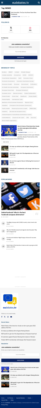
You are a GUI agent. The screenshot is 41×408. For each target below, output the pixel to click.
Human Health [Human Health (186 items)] (33, 96)
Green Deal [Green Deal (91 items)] (15, 96)
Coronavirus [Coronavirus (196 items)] (17, 75)
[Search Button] (39, 2)
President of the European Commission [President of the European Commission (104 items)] (20, 105)
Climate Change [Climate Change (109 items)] (25, 72)
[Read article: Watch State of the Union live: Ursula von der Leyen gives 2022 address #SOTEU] (9, 130)
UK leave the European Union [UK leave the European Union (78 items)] (18, 111)
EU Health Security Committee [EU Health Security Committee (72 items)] (10, 87)
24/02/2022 (13, 172)
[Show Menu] (2, 2)
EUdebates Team (16, 16)
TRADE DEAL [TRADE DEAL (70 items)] (32, 108)
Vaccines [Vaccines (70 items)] (33, 117)
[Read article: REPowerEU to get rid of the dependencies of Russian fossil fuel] (4, 155)
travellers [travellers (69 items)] (4, 111)
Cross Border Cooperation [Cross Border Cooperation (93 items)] (9, 78)
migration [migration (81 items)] (4, 105)
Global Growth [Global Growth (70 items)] (6, 96)
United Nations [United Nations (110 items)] (6, 117)
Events (29, 398)
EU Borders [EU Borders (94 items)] (34, 84)
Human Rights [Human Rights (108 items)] (6, 99)
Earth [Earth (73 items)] (20, 78)
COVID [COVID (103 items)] (24, 75)
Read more (7, 142)
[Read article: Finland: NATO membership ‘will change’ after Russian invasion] (4, 170)
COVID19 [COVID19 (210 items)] (30, 75)
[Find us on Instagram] (8, 317)
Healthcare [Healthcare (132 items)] (24, 96)
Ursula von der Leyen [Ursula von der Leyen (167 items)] (18, 117)
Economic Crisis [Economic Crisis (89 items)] (28, 78)
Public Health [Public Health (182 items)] (6, 108)
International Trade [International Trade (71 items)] (17, 99)
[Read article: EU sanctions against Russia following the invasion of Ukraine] (4, 162)
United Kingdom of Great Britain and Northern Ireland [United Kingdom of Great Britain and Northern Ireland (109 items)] (16, 114)
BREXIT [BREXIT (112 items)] (11, 72)
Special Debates (20, 398)
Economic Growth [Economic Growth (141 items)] (7, 84)
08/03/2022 (13, 148)
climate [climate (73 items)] (17, 72)
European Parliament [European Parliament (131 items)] (22, 90)
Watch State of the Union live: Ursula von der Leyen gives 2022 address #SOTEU (28, 128)
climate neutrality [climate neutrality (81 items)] (7, 75)
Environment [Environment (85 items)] (24, 84)
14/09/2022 (30, 132)
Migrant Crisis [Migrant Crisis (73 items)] (29, 102)
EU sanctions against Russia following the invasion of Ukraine (18, 337)
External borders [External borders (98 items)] (17, 93)
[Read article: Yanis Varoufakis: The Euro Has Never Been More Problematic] (5, 15)
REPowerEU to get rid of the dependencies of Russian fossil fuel (19, 333)
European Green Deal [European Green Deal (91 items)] (8, 90)
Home (2, 398)
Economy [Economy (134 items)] (16, 84)
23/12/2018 (24, 16)
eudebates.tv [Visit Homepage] (20, 2)
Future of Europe (8, 126)
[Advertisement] (20, 264)
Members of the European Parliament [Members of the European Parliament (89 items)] (12, 102)
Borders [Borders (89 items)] (4, 72)
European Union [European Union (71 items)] (6, 93)
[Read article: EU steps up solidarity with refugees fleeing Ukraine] (4, 148)
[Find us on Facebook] (1, 317)
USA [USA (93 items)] (27, 117)
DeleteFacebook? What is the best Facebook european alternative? (13, 213)
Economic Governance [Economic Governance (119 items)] (8, 81)
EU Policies (10, 398)
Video (12, 400)
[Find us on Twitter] (5, 317)
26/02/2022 (13, 164)
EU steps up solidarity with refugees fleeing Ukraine (24, 146)
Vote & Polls (4, 400)
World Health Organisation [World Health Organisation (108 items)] (9, 120)
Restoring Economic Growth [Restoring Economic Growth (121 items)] (19, 108)
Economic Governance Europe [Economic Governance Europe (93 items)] (25, 81)
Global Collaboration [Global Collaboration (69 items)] (30, 93)
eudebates (7, 402)
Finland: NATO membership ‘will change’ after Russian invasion (18, 340)
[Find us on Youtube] (11, 317)
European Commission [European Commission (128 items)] (27, 87)
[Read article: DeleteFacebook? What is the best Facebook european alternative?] (20, 196)
